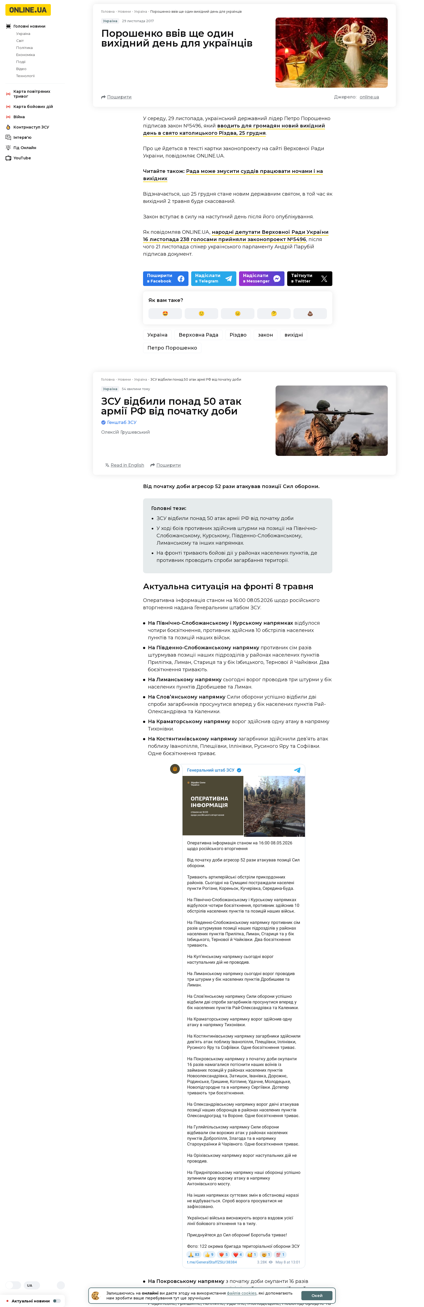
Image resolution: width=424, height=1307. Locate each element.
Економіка (25, 54)
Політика (24, 47)
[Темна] (17, 1285)
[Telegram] (214, 278)
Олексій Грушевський (125, 432)
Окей (317, 1295)
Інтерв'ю (18, 137)
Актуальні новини (36, 1301)
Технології (25, 76)
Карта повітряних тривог (27, 94)
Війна (15, 117)
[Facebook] (165, 278)
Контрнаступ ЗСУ (27, 127)
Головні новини (25, 26)
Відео (21, 69)
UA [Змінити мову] (32, 1285)
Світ (20, 40)
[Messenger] (261, 278)
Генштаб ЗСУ (122, 422)
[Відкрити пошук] (61, 1285)
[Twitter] (310, 278)
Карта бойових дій (29, 106)
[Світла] (9, 1285)
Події (20, 62)
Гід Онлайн (20, 147)
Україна (23, 33)
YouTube (18, 158)
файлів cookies (242, 1293)
